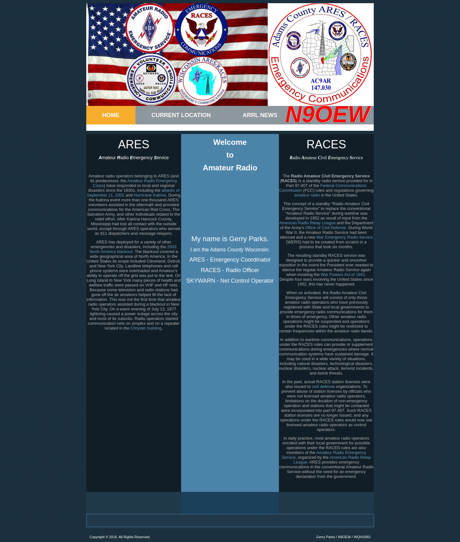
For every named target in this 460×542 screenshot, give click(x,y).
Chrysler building (146, 328)
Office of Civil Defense (325, 227)
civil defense (323, 386)
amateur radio (307, 195)
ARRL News (260, 115)
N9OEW (327, 114)
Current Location (181, 115)
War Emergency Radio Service (344, 237)
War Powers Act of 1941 (343, 274)
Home (110, 115)
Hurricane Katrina (150, 195)
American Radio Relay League (307, 222)
